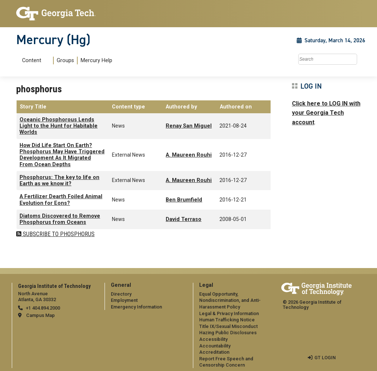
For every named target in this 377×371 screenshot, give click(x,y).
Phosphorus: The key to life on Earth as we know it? (59, 180)
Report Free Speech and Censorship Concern (226, 362)
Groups (65, 60)
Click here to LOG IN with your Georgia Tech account (326, 113)
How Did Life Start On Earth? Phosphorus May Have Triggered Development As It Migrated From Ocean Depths (62, 155)
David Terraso (183, 219)
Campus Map (40, 315)
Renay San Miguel (189, 126)
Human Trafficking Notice (227, 319)
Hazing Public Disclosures (228, 332)
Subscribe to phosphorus (58, 234)
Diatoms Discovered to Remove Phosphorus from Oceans (60, 219)
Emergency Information (136, 307)
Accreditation (214, 352)
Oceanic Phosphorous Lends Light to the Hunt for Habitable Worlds (59, 126)
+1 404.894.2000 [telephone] (43, 308)
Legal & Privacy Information (229, 313)
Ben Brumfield (184, 200)
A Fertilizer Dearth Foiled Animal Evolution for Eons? (61, 199)
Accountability (214, 346)
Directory (121, 294)
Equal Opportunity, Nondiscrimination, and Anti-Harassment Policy (230, 300)
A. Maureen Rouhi (189, 155)
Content (31, 61)
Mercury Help (96, 60)
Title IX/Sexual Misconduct (228, 326)
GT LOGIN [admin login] (325, 357)
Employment (124, 300)
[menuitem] (65, 60)
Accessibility (213, 339)
